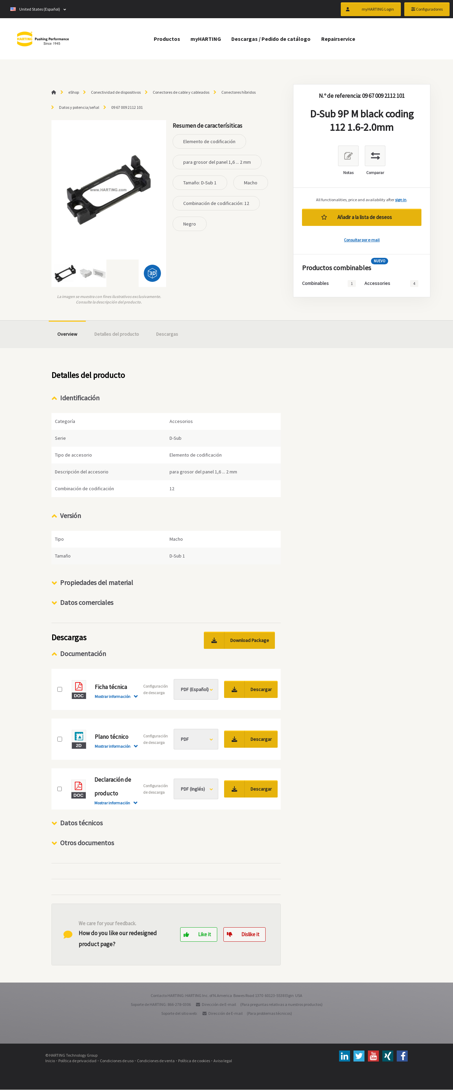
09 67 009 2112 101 (127, 107)
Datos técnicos (81, 823)
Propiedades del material (96, 582)
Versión (70, 515)
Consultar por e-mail (362, 239)
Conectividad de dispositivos (116, 92)
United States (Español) (35, 10)
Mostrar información (112, 696)
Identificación (80, 397)
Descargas (167, 334)
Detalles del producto (116, 334)
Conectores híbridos (238, 92)
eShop (73, 92)
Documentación (83, 654)
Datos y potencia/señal (79, 107)
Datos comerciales (86, 602)
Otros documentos (87, 843)
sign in (400, 199)
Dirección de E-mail (219, 1004)
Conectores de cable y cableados (181, 92)
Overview (67, 334)
